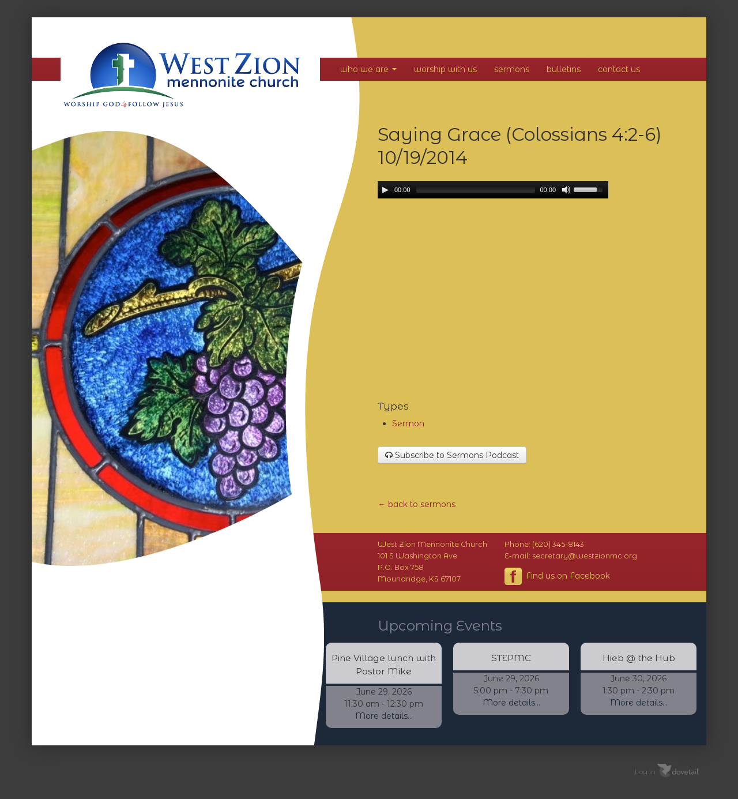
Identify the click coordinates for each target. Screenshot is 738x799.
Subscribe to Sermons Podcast (452, 455)
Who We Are (368, 69)
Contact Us (619, 69)
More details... (384, 716)
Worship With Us (445, 69)
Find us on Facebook (557, 576)
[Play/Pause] (385, 189)
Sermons (511, 69)
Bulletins (564, 69)
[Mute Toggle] (566, 189)
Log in (645, 771)
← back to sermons (416, 504)
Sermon (408, 423)
